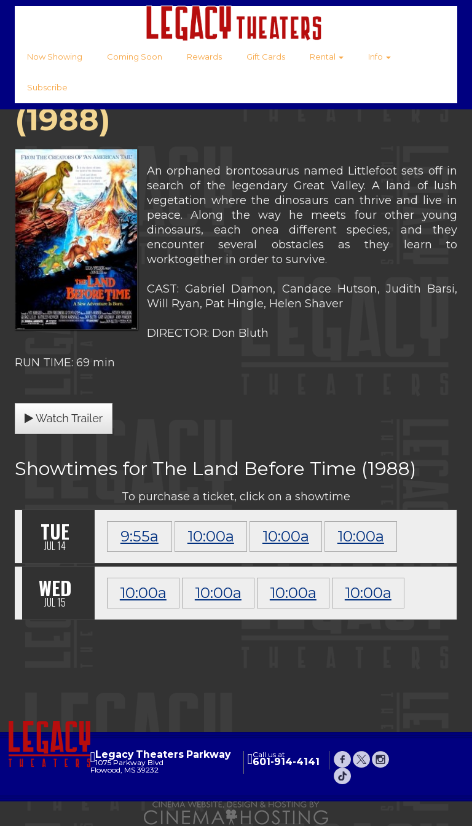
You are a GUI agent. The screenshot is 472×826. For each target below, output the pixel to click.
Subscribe (47, 87)
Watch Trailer (64, 418)
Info (379, 56)
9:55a (139, 536)
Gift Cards (265, 56)
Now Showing (54, 56)
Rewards (204, 56)
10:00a (210, 536)
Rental (327, 56)
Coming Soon (134, 56)
